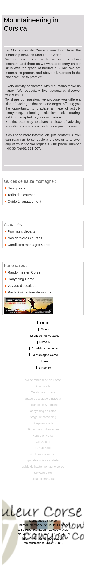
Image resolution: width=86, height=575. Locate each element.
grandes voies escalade (43, 460)
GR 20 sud (43, 441)
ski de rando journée (43, 454)
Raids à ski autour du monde (27, 292)
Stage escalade (43, 423)
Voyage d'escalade (20, 286)
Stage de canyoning (43, 417)
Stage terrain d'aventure (43, 429)
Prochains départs (19, 231)
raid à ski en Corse (43, 479)
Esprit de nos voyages (43, 336)
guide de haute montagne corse (43, 466)
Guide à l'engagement (22, 201)
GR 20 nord (43, 448)
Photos (42, 323)
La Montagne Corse (43, 355)
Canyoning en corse (43, 411)
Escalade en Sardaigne (43, 404)
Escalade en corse (43, 392)
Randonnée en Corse (22, 272)
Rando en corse (43, 435)
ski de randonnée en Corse (43, 380)
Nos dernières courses (23, 238)
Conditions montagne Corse (27, 245)
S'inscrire (43, 368)
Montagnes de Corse (43, 5)
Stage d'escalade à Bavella (43, 398)
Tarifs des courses (19, 195)
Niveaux (43, 342)
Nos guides (14, 188)
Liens (43, 361)
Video (43, 329)
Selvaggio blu (43, 472)
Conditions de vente (43, 348)
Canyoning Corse (19, 279)
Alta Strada (43, 386)
